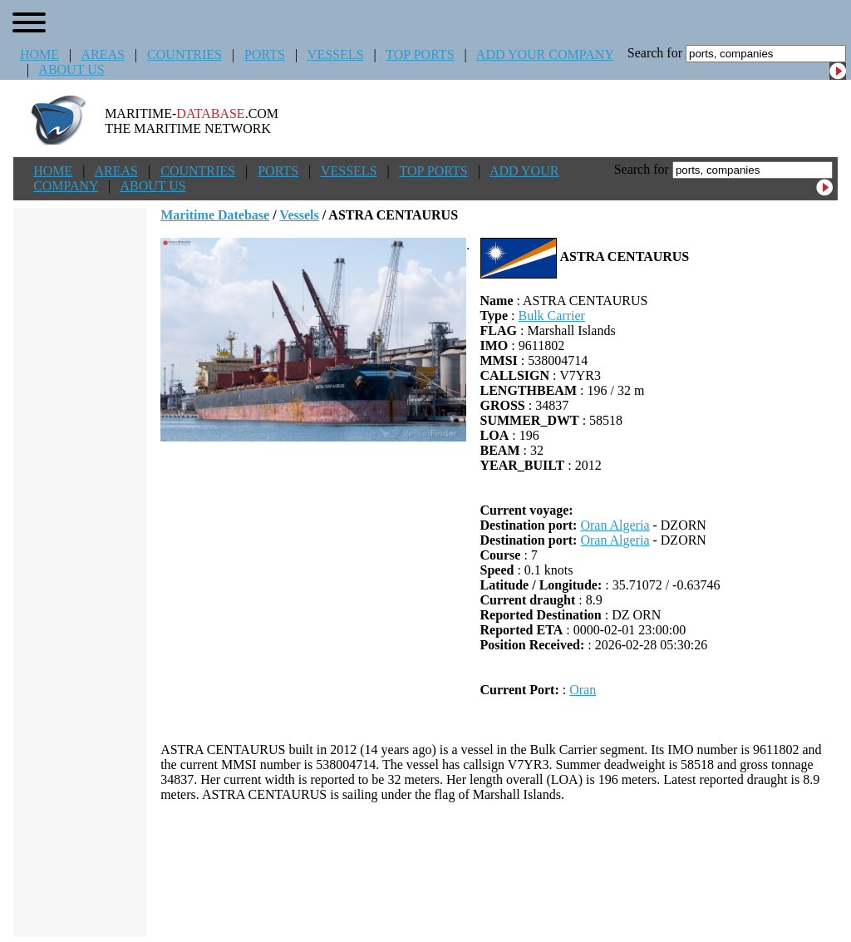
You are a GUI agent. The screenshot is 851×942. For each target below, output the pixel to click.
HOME (39, 54)
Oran (582, 690)
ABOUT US (71, 69)
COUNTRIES (184, 54)
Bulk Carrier (551, 315)
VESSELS (335, 54)
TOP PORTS (420, 54)
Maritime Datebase (214, 215)
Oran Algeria (614, 525)
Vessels (298, 215)
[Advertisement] (499, 869)
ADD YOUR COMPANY (544, 54)
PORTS (264, 54)
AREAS (102, 54)
